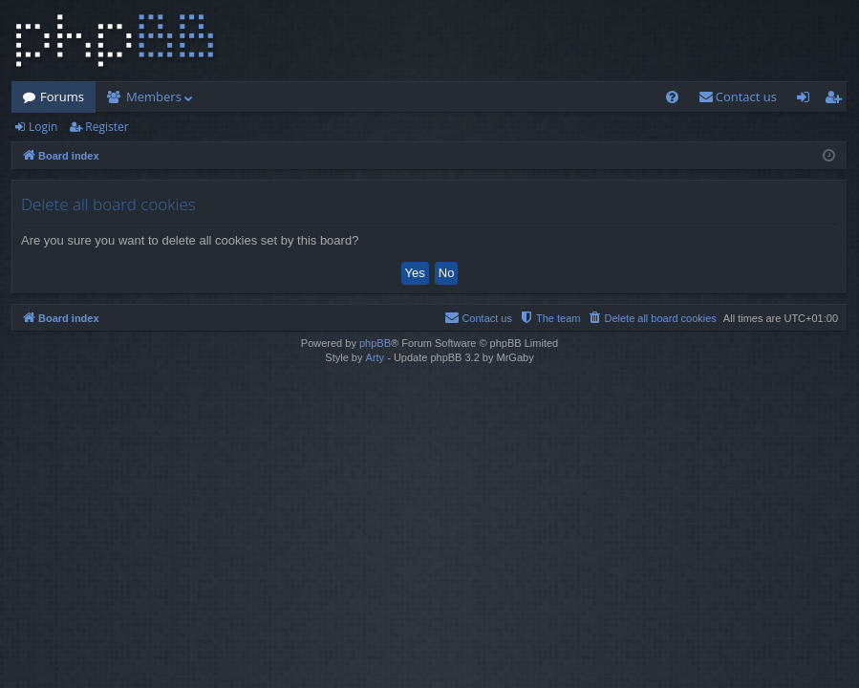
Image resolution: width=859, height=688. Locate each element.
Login (43, 126)
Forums (62, 96)
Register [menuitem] (837, 100)
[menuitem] (672, 97)
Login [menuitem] (807, 100)
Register (106, 126)
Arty (375, 357)
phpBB (375, 343)
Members (154, 96)
